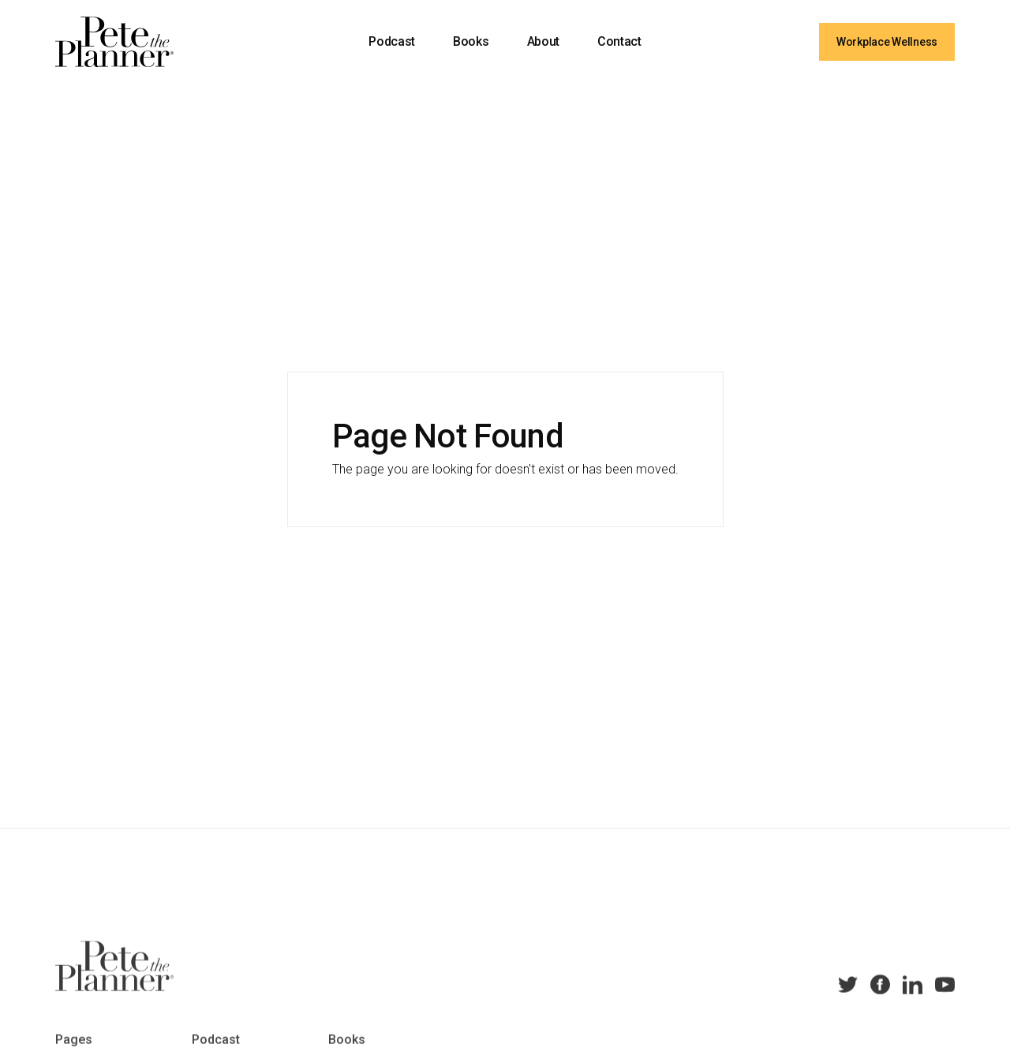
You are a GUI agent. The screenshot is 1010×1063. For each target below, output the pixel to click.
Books (470, 41)
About (543, 41)
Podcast (391, 41)
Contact (619, 41)
